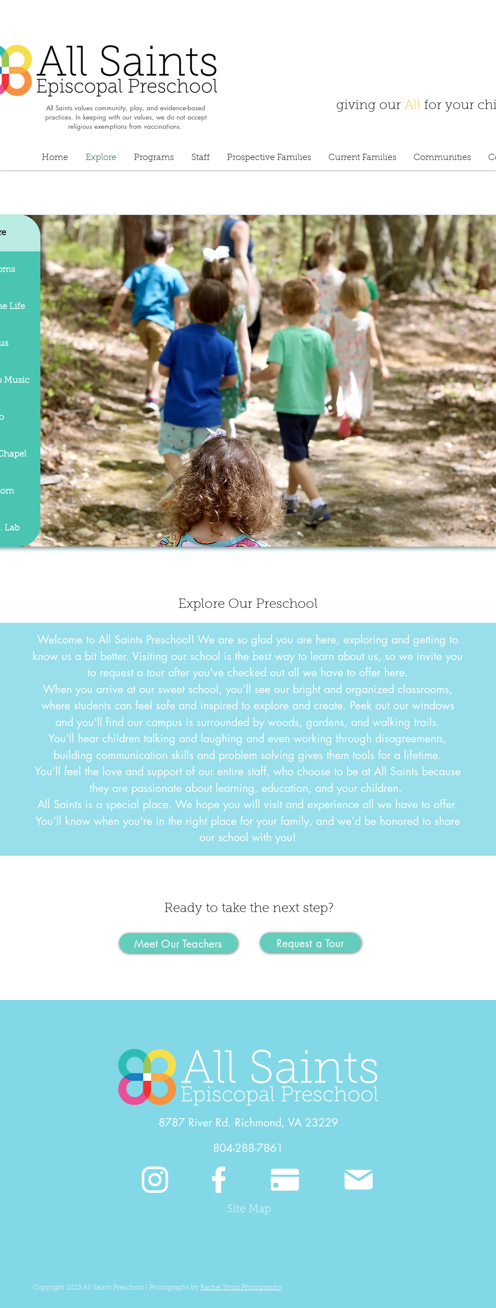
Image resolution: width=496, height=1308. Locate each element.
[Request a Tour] (310, 942)
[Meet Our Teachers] (178, 943)
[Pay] (285, 1179)
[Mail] (358, 1179)
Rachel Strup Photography (241, 1288)
